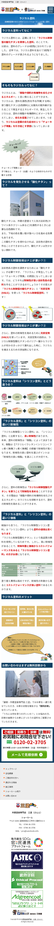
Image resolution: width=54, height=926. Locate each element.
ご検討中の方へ (12, 777)
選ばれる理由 (11, 782)
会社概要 (9, 773)
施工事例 (9, 786)
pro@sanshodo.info (30, 831)
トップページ (11, 768)
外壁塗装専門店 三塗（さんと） (32, 919)
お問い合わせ (11, 795)
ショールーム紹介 (12, 791)
